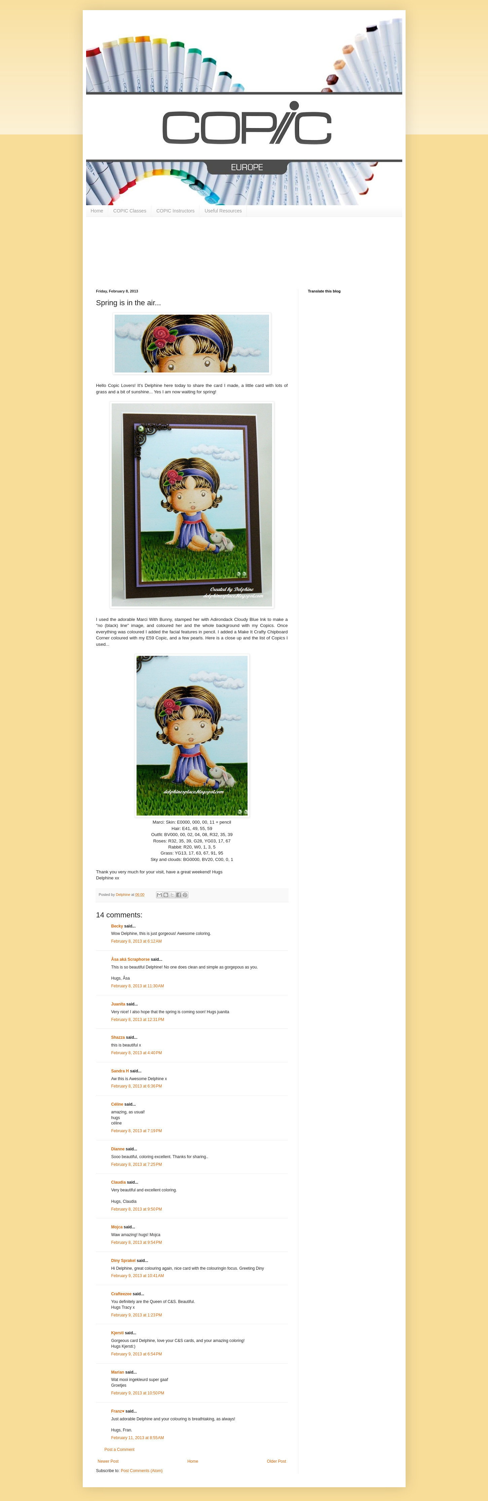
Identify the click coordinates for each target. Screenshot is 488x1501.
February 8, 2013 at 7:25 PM (136, 1164)
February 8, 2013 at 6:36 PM (136, 1086)
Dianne (118, 1149)
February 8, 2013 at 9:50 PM (136, 1209)
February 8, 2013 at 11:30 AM (137, 986)
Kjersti (117, 1333)
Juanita (118, 1004)
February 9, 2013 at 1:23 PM (136, 1315)
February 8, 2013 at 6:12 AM (136, 941)
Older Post (276, 1461)
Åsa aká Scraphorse (130, 959)
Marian (117, 1372)
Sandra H (120, 1071)
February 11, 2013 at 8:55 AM (137, 1437)
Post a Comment (120, 1449)
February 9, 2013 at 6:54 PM (136, 1354)
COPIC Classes (129, 210)
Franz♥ (117, 1411)
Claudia (118, 1182)
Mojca (117, 1227)
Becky (117, 926)
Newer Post (108, 1461)
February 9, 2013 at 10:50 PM (137, 1393)
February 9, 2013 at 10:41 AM (137, 1275)
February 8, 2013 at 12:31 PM (137, 1019)
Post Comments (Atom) (142, 1470)
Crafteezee (121, 1294)
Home (97, 210)
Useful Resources (223, 210)
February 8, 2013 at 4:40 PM (136, 1053)
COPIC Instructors (175, 210)
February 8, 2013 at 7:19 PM (136, 1131)
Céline (117, 1104)
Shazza (118, 1037)
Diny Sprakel (123, 1260)
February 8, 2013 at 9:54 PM (136, 1242)
